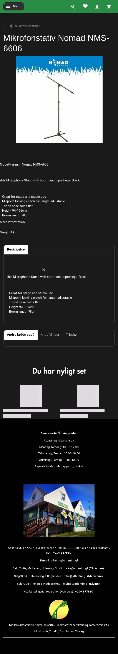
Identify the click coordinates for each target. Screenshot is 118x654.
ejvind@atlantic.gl (75, 583)
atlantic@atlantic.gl (64, 560)
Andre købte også (20, 335)
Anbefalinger (50, 335)
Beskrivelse (16, 249)
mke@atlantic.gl (75, 576)
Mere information (12, 222)
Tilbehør (72, 335)
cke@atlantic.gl (77, 568)
